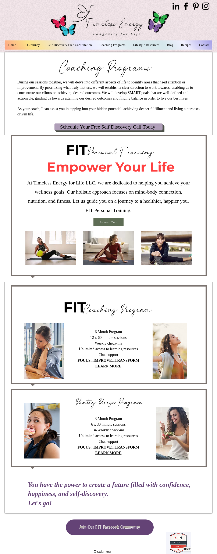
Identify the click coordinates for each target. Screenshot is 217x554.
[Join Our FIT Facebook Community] (110, 527)
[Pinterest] (196, 6)
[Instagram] (206, 6)
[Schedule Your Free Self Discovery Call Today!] (108, 126)
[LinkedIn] (176, 6)
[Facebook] (186, 6)
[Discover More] (108, 222)
